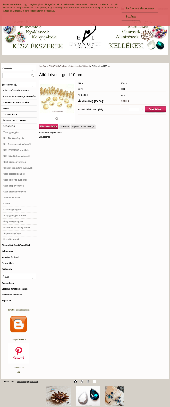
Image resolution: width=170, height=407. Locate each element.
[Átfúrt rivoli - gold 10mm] (57, 102)
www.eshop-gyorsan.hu (27, 381)
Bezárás (131, 16)
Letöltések (64, 126)
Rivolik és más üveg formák (70, 66)
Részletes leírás (48, 126)
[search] (32, 75)
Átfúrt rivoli (86, 66)
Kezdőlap (42, 66)
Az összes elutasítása (140, 8)
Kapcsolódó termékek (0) (83, 126)
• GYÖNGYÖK (53, 66)
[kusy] (134, 109)
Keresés (7, 68)
